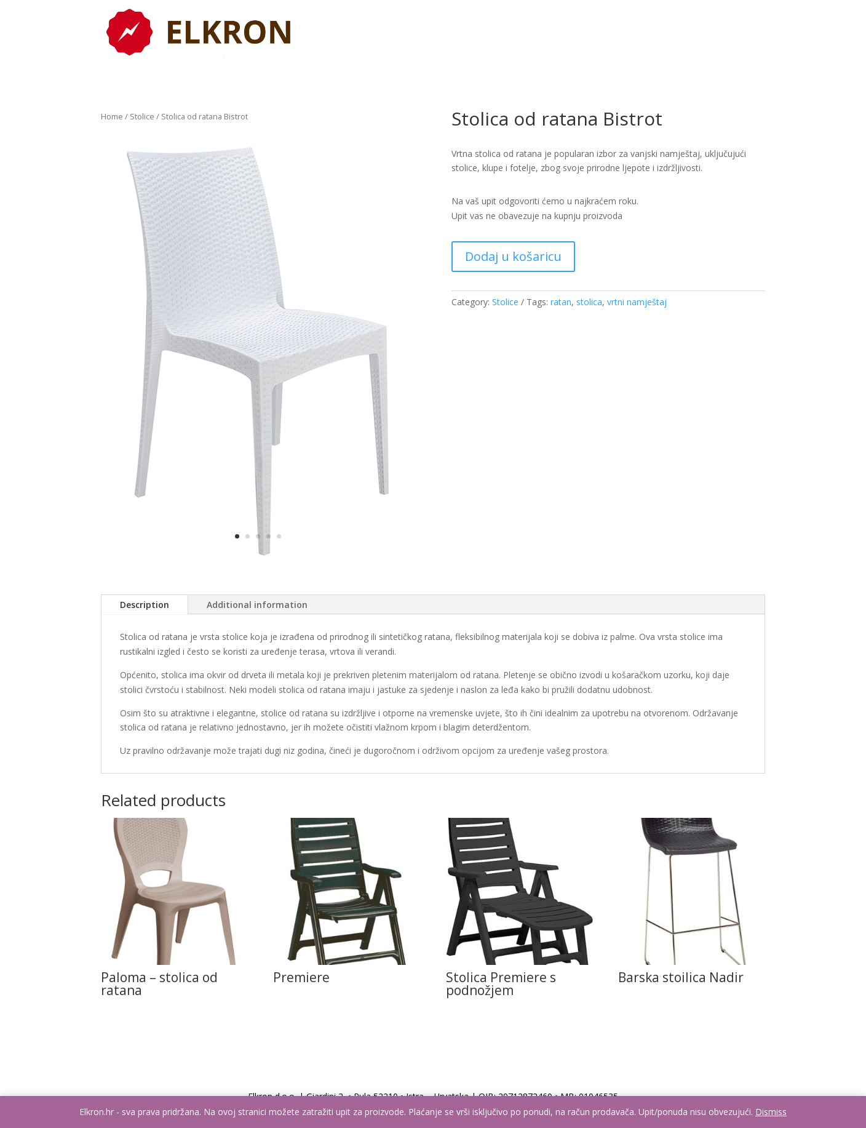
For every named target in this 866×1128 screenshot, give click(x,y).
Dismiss (771, 1112)
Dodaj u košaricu (513, 256)
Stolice (142, 116)
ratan (560, 302)
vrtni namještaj (637, 302)
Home (112, 116)
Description (144, 604)
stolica (589, 302)
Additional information (257, 604)
